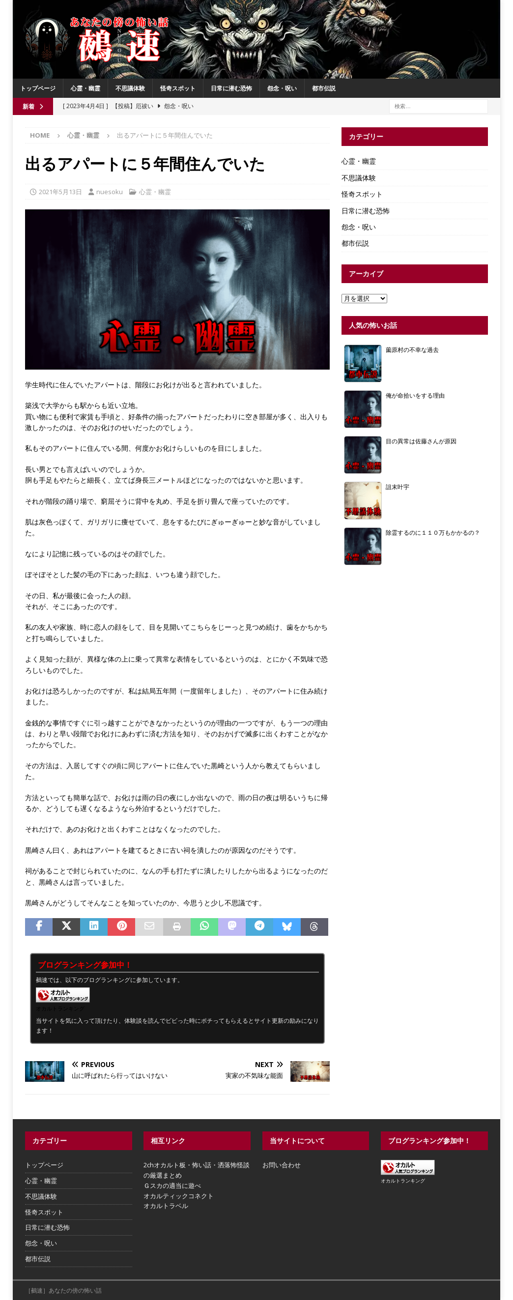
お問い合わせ (281, 1164)
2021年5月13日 (60, 191)
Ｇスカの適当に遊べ (172, 1185)
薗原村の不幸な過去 (412, 349)
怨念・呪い (282, 88)
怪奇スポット (178, 88)
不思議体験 (130, 88)
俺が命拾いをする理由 (415, 395)
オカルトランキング (60, 1008)
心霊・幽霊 (85, 88)
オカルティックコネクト (178, 1195)
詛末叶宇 (397, 487)
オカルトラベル (165, 1205)
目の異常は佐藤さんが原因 (421, 441)
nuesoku (109, 191)
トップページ (38, 88)
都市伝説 (324, 88)
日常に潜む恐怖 (231, 88)
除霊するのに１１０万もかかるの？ (433, 532)
